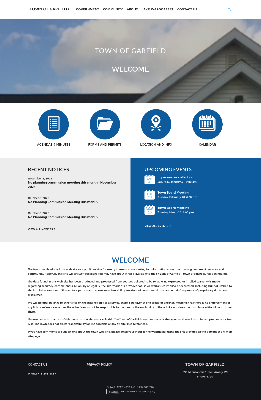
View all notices (40, 229)
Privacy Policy (99, 364)
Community (113, 9)
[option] (130, 61)
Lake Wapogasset (157, 9)
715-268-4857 (46, 373)
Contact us (37, 364)
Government (87, 9)
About (132, 9)
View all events (156, 226)
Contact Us (187, 9)
